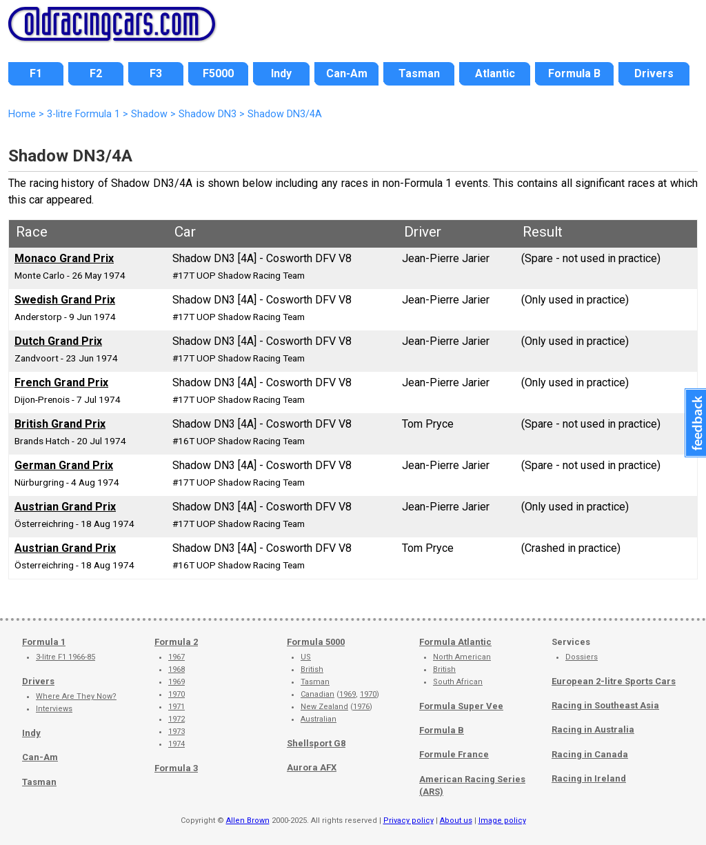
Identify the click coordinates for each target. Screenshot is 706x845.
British (312, 669)
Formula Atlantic (455, 642)
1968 (176, 669)
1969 (176, 681)
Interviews (54, 708)
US (306, 657)
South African (458, 681)
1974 (176, 743)
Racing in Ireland (589, 778)
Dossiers (581, 657)
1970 (176, 694)
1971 (176, 706)
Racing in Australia (593, 729)
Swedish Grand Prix (64, 299)
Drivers (38, 681)
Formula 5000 (316, 642)
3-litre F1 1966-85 (65, 657)
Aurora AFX (311, 767)
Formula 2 (176, 642)
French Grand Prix (61, 382)
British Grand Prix (59, 423)
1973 (176, 731)
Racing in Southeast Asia (605, 705)
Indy (31, 733)
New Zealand (324, 706)
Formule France (454, 754)
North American (462, 657)
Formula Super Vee (461, 706)
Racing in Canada (590, 754)
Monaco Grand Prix (64, 258)
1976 (361, 706)
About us (456, 820)
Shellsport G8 (316, 743)
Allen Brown (248, 820)
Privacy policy (408, 820)
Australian (318, 719)
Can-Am (40, 757)
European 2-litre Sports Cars (614, 681)
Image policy (502, 820)
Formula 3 (176, 768)
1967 (176, 657)
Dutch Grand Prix (58, 341)
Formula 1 (43, 642)
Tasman (39, 782)
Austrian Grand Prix (65, 506)
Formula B (441, 730)
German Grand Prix (63, 465)
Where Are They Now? (76, 696)
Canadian (317, 694)
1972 (176, 719)
